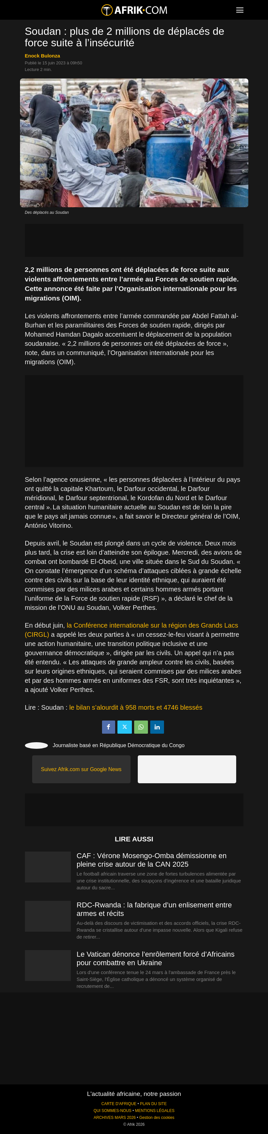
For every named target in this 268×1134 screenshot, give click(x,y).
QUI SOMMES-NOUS (112, 1110)
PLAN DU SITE (153, 1103)
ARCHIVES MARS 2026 (114, 1117)
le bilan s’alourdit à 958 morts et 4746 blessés (135, 707)
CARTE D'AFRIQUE (118, 1103)
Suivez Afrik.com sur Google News (81, 769)
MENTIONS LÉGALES (155, 1110)
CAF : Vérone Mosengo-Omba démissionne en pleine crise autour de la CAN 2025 (152, 860)
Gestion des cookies (156, 1117)
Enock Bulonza (42, 55)
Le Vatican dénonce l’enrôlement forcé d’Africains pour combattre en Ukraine (156, 958)
